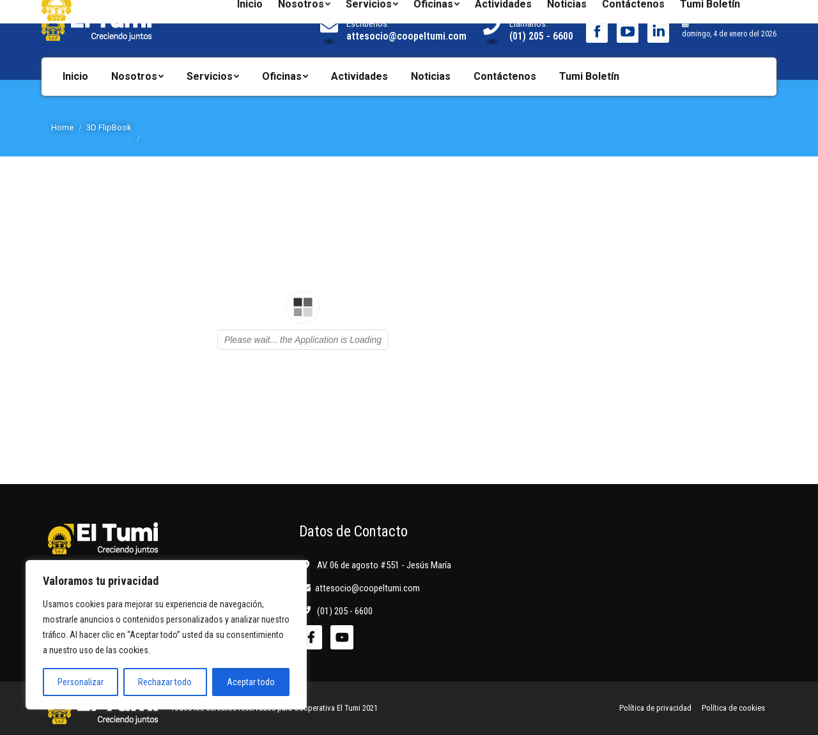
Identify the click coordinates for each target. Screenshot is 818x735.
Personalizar (81, 682)
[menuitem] (75, 76)
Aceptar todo (251, 682)
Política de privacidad (655, 708)
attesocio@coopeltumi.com (406, 36)
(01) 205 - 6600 (541, 36)
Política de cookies (733, 708)
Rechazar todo (165, 682)
